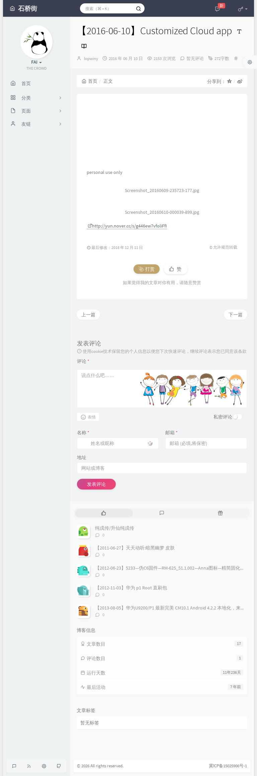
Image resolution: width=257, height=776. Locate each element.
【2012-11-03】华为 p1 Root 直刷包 (131, 588)
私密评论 (222, 417)
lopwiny (91, 58)
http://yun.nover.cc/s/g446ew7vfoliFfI (127, 226)
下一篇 (236, 315)
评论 (83, 361)
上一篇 (88, 315)
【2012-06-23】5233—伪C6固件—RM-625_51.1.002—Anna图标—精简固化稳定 (172, 568)
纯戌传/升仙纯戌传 (114, 528)
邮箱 (171, 433)
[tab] (103, 513)
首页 (89, 81)
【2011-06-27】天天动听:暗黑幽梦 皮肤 (135, 548)
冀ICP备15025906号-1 (228, 766)
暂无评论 (195, 58)
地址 (81, 457)
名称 (83, 433)
